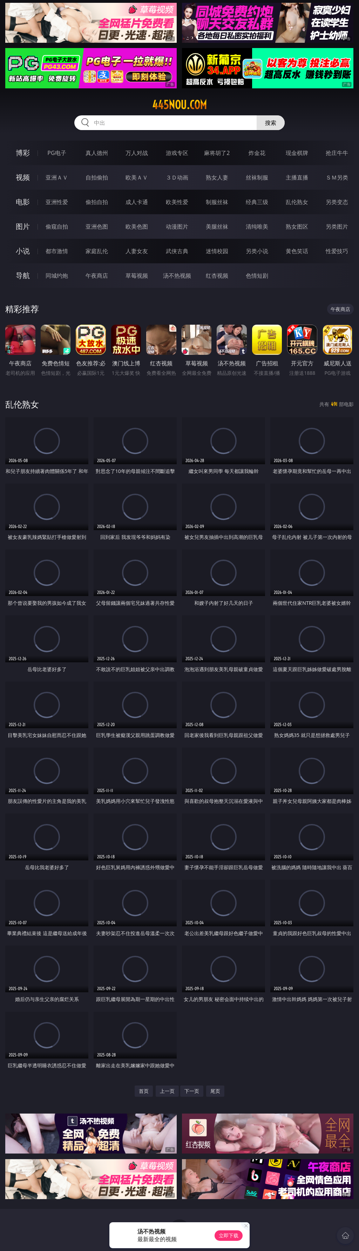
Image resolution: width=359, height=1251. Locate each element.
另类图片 (337, 226)
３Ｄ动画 (177, 177)
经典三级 (257, 202)
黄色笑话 (297, 251)
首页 (144, 1091)
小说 (23, 251)
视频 (23, 177)
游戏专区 (177, 153)
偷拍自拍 (97, 202)
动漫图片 (177, 226)
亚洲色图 (97, 226)
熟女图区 (297, 226)
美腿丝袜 (217, 226)
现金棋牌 (297, 153)
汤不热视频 (177, 275)
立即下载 (228, 1235)
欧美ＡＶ (137, 177)
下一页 (191, 1091)
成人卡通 (137, 202)
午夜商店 (97, 275)
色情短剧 (257, 275)
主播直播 (297, 177)
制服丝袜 (217, 202)
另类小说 (257, 251)
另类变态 (337, 202)
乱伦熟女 (297, 202)
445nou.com (179, 105)
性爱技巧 (337, 251)
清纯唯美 (257, 226)
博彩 (23, 152)
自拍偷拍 (97, 177)
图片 (23, 226)
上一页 (167, 1091)
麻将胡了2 (217, 153)
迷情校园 (217, 251)
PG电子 (56, 153)
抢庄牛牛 (337, 153)
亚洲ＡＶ (57, 177)
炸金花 (257, 153)
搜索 (270, 123)
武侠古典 (177, 251)
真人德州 (97, 153)
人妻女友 (137, 251)
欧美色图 (137, 226)
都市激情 (57, 251)
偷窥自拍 (57, 226)
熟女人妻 (217, 177)
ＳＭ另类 (337, 177)
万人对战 (137, 153)
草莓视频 (137, 275)
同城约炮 (57, 275)
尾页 (215, 1091)
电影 (23, 202)
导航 (23, 275)
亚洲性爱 (57, 202)
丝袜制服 (257, 177)
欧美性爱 (177, 202)
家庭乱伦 (97, 251)
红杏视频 (217, 275)
